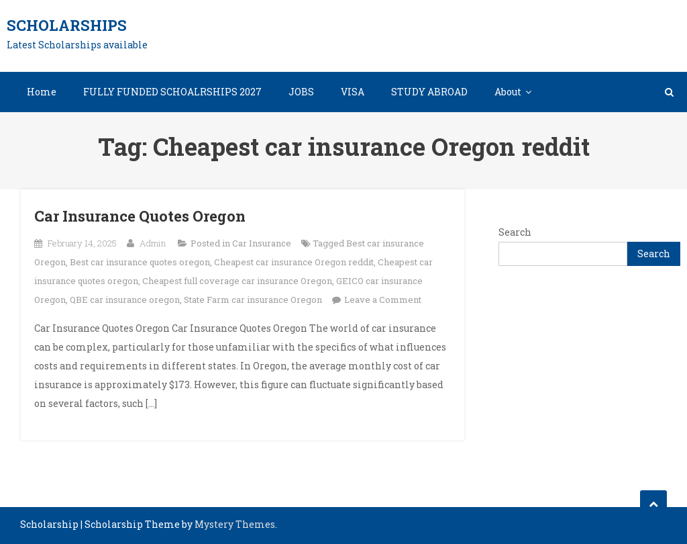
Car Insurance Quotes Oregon (140, 216)
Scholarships (67, 25)
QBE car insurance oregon (125, 299)
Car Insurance (261, 243)
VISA (352, 91)
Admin (153, 243)
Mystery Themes (235, 524)
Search (514, 232)
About (507, 91)
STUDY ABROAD (429, 91)
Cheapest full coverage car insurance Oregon (237, 281)
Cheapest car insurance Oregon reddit (294, 262)
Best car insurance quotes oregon (140, 262)
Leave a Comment (382, 299)
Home (41, 91)
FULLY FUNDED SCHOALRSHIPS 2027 (172, 91)
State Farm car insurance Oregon (253, 299)
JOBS (301, 91)
